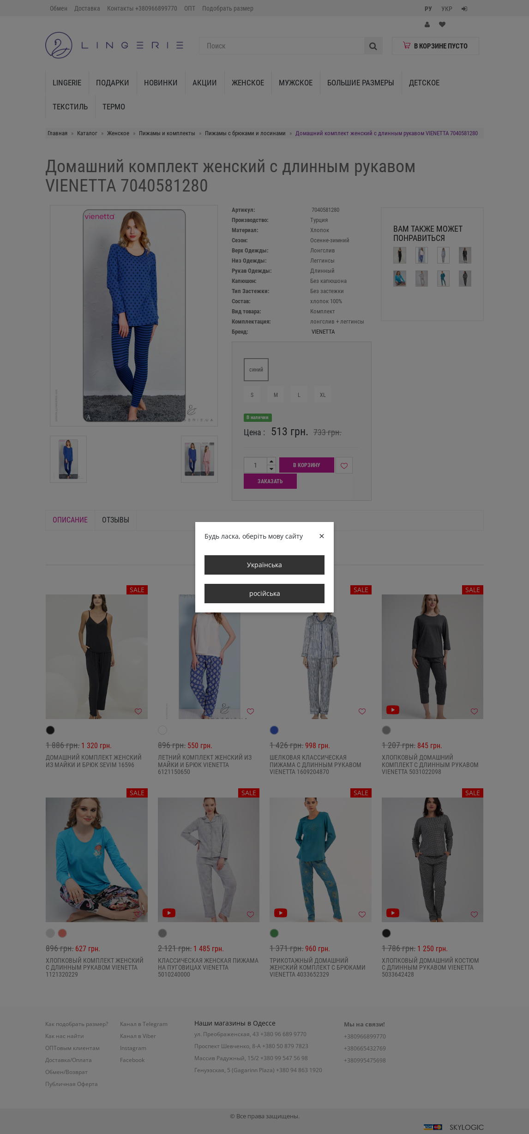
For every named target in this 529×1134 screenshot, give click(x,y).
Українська (264, 564)
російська (264, 593)
